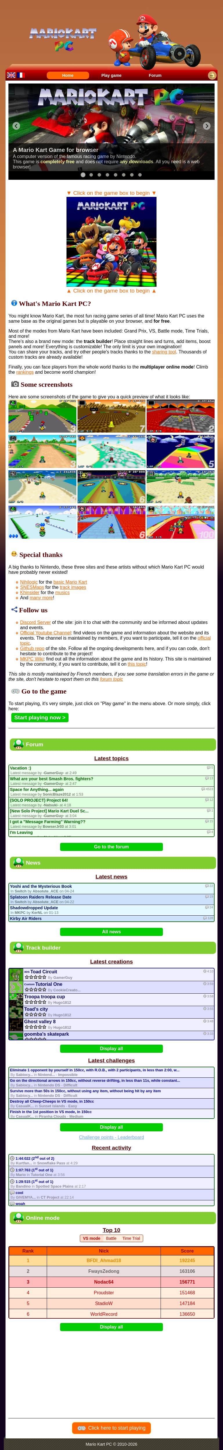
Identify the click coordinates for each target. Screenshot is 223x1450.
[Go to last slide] (16, 126)
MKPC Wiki (32, 658)
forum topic (111, 679)
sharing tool (164, 351)
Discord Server (35, 622)
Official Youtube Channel (45, 632)
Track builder (43, 948)
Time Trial (131, 1238)
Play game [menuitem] (111, 75)
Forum (34, 744)
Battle (111, 1238)
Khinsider (29, 592)
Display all (111, 1048)
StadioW (103, 1303)
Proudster (104, 1292)
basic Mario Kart (70, 582)
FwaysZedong (103, 1271)
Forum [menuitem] (155, 75)
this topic (137, 664)
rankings (25, 372)
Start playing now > (39, 717)
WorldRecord (103, 1314)
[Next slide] (207, 126)
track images (73, 587)
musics (62, 592)
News (33, 863)
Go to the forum (111, 846)
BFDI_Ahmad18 (104, 1260)
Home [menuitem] (67, 75)
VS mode (91, 1238)
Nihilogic (28, 582)
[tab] (83, 175)
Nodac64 (104, 1282)
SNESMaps (32, 587)
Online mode (43, 1218)
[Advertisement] (113, 1370)
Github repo (32, 648)
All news (111, 931)
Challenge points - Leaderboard (111, 1137)
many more (41, 597)
